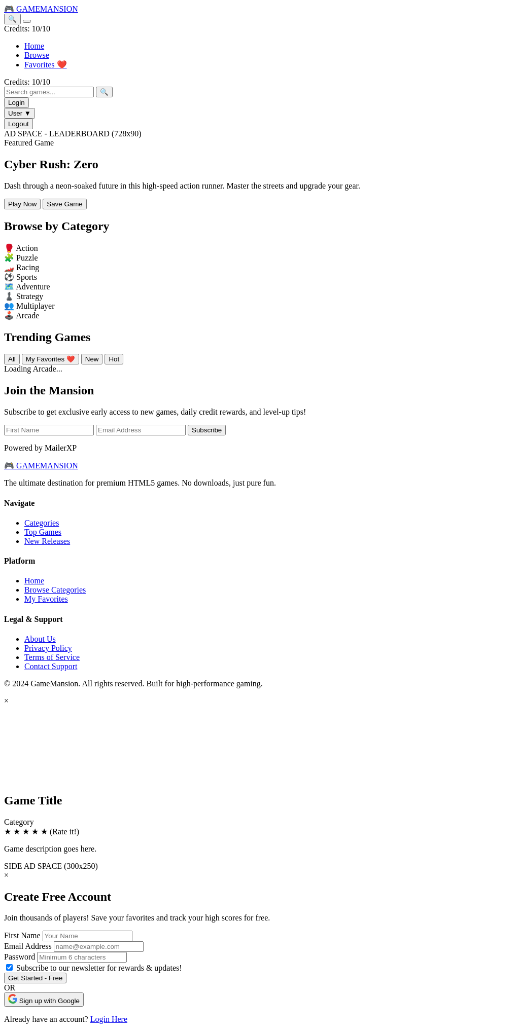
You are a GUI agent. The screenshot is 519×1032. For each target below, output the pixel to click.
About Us (40, 639)
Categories (41, 523)
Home (34, 46)
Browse (36, 55)
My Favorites (46, 599)
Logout (18, 124)
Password (19, 956)
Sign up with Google (44, 999)
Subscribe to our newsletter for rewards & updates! (99, 968)
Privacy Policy (48, 648)
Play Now (22, 204)
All (12, 359)
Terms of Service (52, 657)
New (92, 359)
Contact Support (50, 666)
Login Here (108, 1019)
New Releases (47, 541)
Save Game (64, 204)
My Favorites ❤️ (50, 359)
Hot (114, 359)
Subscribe (207, 430)
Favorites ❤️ (45, 64)
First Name (22, 935)
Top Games (42, 532)
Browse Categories (55, 589)
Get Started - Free (35, 978)
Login (16, 102)
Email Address (28, 946)
